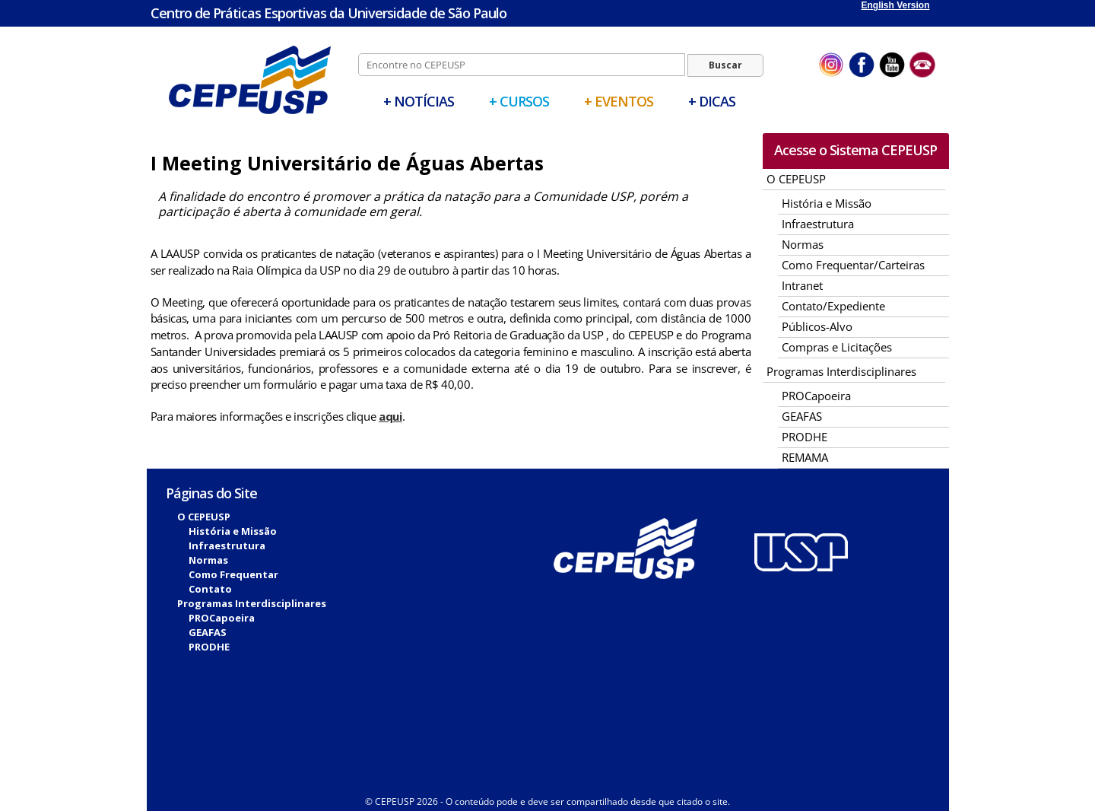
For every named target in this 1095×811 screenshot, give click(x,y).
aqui (390, 416)
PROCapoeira (816, 395)
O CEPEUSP (796, 178)
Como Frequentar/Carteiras (853, 264)
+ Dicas (711, 101)
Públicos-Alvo (817, 326)
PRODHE (804, 436)
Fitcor (579, 767)
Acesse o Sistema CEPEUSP (855, 150)
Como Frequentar (233, 574)
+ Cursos (519, 101)
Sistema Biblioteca (589, 757)
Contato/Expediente (833, 305)
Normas (803, 244)
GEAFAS (802, 416)
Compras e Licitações (837, 347)
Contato (210, 589)
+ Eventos (618, 101)
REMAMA (805, 457)
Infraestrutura (818, 223)
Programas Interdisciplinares (841, 371)
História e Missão (826, 203)
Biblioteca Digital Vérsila (478, 757)
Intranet (802, 285)
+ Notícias (418, 101)
